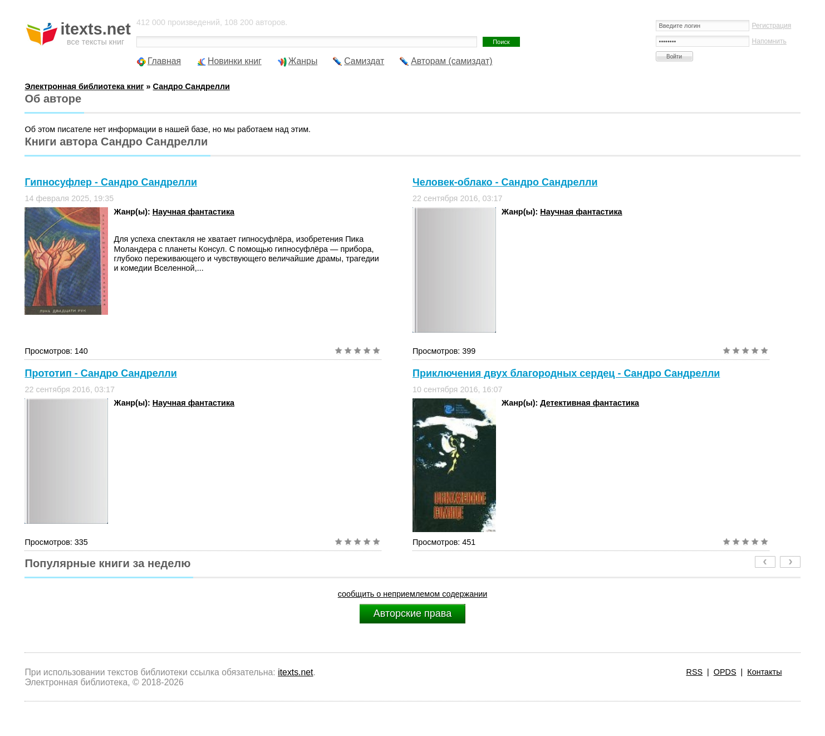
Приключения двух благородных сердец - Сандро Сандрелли (566, 373)
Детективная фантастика (589, 402)
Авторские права (412, 613)
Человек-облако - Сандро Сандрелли (505, 182)
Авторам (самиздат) (451, 61)
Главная (164, 61)
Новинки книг (235, 61)
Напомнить (769, 41)
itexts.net (295, 672)
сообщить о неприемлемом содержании (413, 593)
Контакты (764, 671)
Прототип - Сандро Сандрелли (100, 373)
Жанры (303, 61)
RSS (694, 671)
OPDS (725, 671)
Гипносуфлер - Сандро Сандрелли (110, 182)
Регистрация (772, 26)
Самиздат (364, 61)
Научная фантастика (193, 211)
